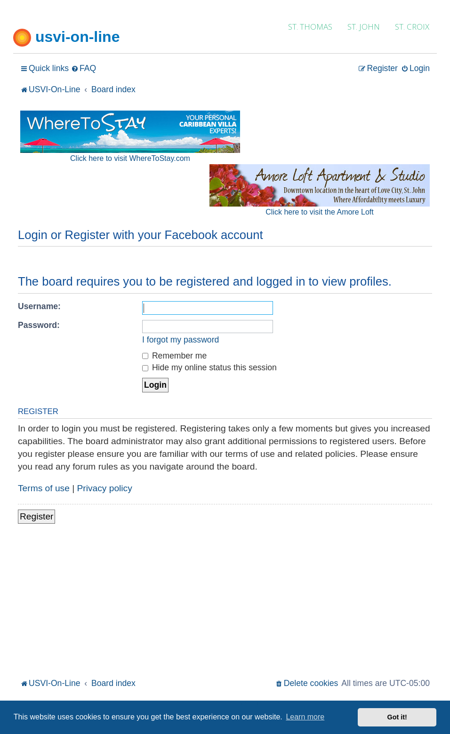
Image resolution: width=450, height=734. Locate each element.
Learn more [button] (305, 717)
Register (36, 516)
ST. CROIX (412, 26)
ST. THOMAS (310, 26)
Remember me (174, 355)
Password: (39, 325)
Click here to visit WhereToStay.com (130, 158)
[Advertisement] (225, 605)
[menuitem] (83, 68)
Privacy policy (104, 488)
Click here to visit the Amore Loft (319, 212)
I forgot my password (180, 339)
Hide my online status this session (209, 367)
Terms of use (44, 488)
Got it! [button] (397, 717)
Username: (39, 306)
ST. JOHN (363, 26)
